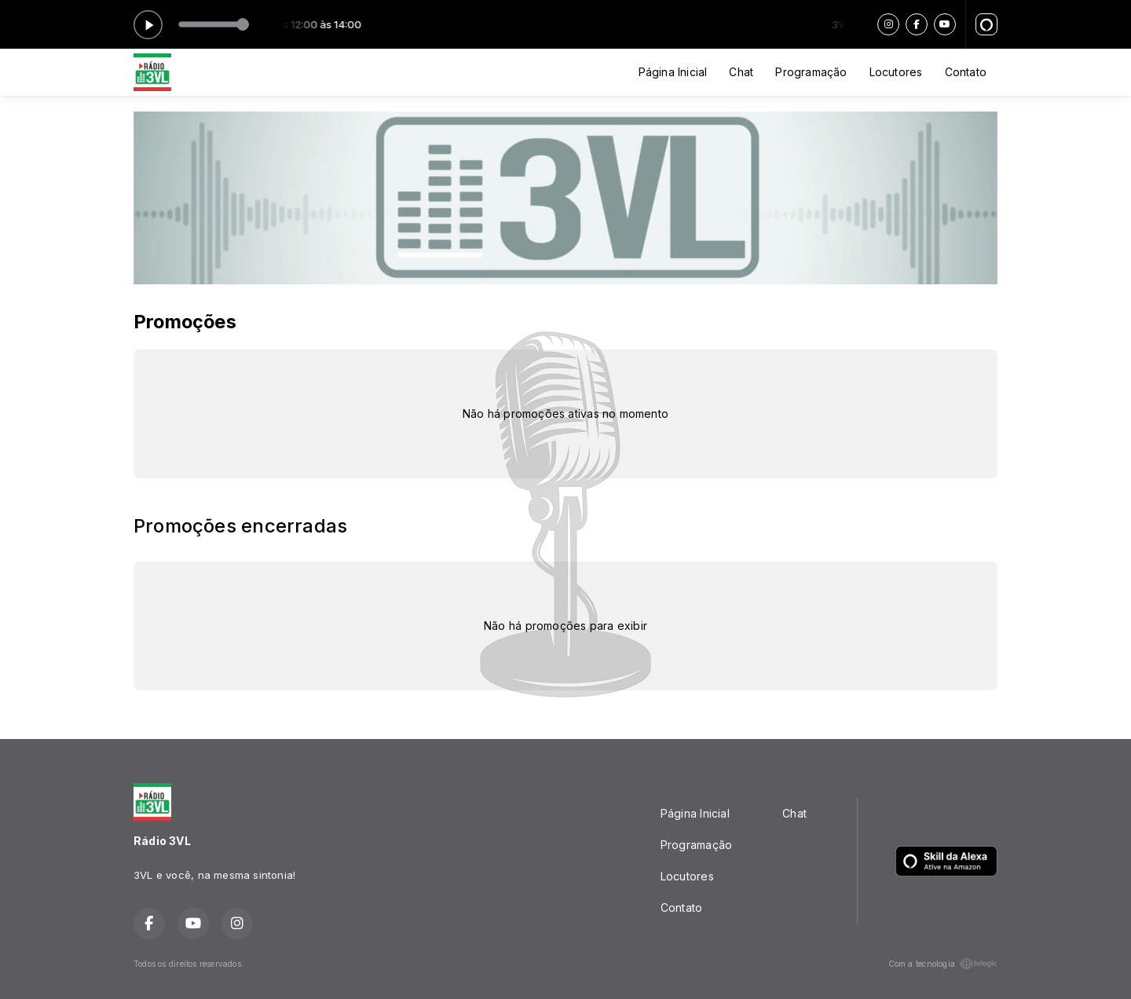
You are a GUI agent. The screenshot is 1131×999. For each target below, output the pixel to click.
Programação (811, 72)
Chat (741, 72)
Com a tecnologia (942, 963)
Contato (965, 72)
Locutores (896, 72)
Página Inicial (673, 72)
